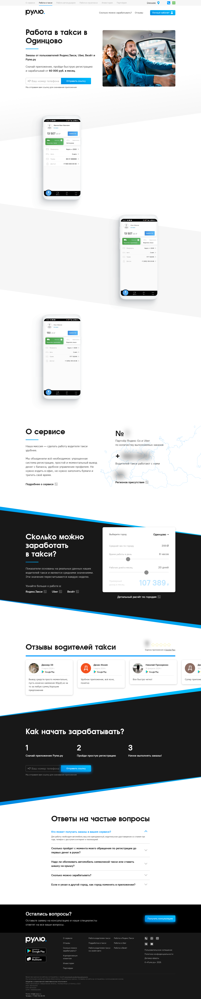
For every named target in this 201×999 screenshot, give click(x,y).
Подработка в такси (97, 943)
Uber (55, 591)
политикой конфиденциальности (76, 977)
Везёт (71, 591)
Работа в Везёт (120, 948)
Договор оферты (152, 958)
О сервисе (30, 3)
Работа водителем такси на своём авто (99, 949)
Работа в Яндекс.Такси (124, 938)
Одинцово (159, 534)
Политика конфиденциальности (159, 954)
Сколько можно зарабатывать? (115, 12)
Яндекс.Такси (34, 591)
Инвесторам (107, 3)
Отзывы (139, 12)
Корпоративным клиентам (70, 957)
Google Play (170, 650)
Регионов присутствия (129, 482)
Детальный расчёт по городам (137, 597)
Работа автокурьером (66, 3)
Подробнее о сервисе (40, 484)
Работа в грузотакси (89, 3)
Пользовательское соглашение (158, 950)
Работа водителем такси (99, 938)
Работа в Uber (120, 943)
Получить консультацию (160, 918)
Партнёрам (122, 3)
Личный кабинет (160, 12)
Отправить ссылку (76, 80)
